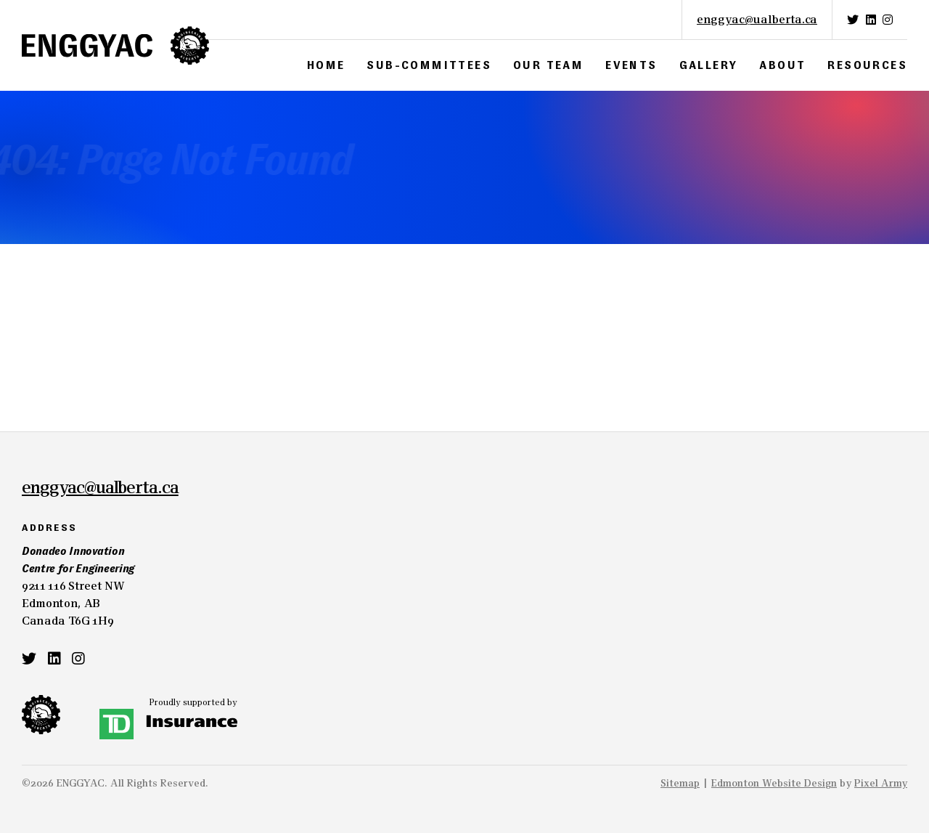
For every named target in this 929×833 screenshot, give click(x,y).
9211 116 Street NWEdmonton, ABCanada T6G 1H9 (87, 585)
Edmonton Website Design (774, 782)
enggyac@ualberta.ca (757, 19)
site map (224, 342)
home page (105, 342)
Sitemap (680, 782)
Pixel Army (880, 782)
